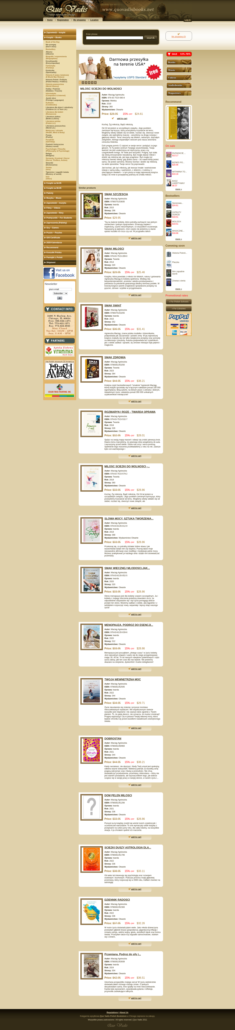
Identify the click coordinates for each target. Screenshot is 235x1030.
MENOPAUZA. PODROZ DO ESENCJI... (129, 625)
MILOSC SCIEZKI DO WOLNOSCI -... (127, 466)
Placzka (175, 262)
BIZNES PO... (178, 162)
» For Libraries (179, 308)
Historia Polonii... (179, 253)
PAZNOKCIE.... (179, 153)
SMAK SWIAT (113, 305)
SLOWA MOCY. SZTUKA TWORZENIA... (129, 518)
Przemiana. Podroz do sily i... (123, 954)
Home (50, 20)
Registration (63, 20)
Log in (188, 20)
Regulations (112, 1012)
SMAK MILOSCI (114, 248)
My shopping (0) (178, 37)
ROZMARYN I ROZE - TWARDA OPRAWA (130, 412)
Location (94, 20)
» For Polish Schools (179, 302)
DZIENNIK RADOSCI (117, 899)
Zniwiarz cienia (178, 281)
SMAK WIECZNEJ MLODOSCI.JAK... (127, 568)
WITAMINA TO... (179, 172)
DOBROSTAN (113, 738)
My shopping (79, 20)
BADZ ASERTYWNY (178, 182)
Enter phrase (92, 34)
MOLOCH (176, 221)
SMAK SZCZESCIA (116, 194)
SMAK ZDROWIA (115, 357)
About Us (124, 1012)
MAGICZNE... (178, 231)
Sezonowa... (177, 203)
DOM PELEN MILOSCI (118, 795)
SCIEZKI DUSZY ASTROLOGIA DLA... (128, 847)
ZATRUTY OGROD (176, 213)
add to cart (136, 238)
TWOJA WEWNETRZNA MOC (123, 679)
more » (178, 189)
